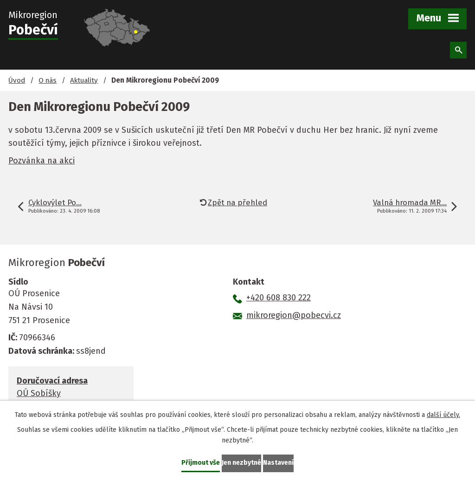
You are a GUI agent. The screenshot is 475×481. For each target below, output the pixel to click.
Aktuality (84, 80)
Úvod (16, 80)
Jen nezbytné (241, 463)
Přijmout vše (200, 463)
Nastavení (278, 463)
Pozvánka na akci (41, 161)
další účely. (443, 415)
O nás (48, 80)
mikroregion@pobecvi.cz (293, 315)
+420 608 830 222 (278, 297)
